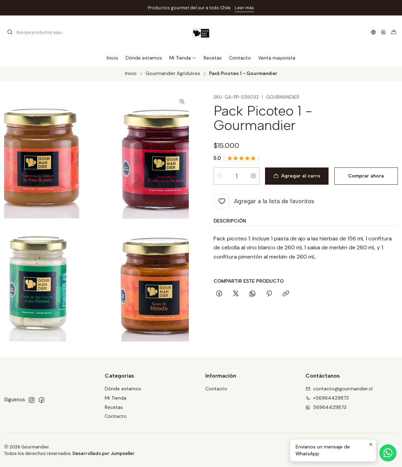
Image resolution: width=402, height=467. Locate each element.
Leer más (244, 8)
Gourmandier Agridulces (173, 73)
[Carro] (394, 32)
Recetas (114, 407)
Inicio (131, 73)
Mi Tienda (115, 398)
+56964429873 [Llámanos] (327, 398)
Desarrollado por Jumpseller (103, 453)
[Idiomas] (373, 32)
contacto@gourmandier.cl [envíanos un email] (339, 388)
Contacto (116, 416)
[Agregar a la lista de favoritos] (264, 201)
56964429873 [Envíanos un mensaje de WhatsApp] (326, 407)
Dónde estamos (123, 388)
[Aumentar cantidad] (253, 176)
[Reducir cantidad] (220, 176)
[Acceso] (383, 32)
